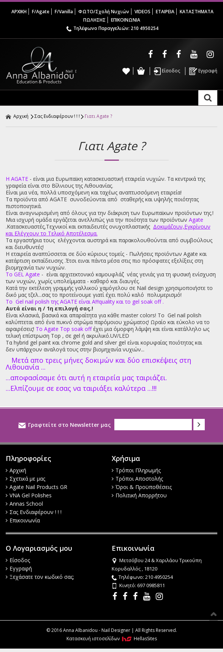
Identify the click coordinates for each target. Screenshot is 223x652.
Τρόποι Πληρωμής (136, 470)
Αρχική (17, 116)
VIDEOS (142, 11)
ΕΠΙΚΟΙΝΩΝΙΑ (125, 20)
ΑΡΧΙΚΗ (19, 11)
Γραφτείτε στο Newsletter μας (64, 424)
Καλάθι (141, 71)
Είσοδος (167, 71)
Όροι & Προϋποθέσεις (142, 487)
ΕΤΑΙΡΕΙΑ (165, 11)
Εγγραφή (203, 71)
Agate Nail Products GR (36, 487)
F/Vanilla (64, 11)
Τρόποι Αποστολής (137, 478)
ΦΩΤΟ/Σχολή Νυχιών (103, 11)
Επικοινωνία (23, 520)
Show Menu (13, 97)
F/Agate (40, 11)
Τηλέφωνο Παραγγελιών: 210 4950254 (112, 28)
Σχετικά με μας (25, 478)
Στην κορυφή (213, 614)
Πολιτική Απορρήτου (139, 495)
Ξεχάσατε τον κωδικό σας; (40, 576)
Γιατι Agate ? (98, 116)
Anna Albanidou (41, 65)
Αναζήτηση (207, 97)
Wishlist (126, 71)
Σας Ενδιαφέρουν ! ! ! (57, 116)
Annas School (24, 503)
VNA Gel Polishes (29, 495)
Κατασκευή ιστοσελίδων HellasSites (111, 638)
